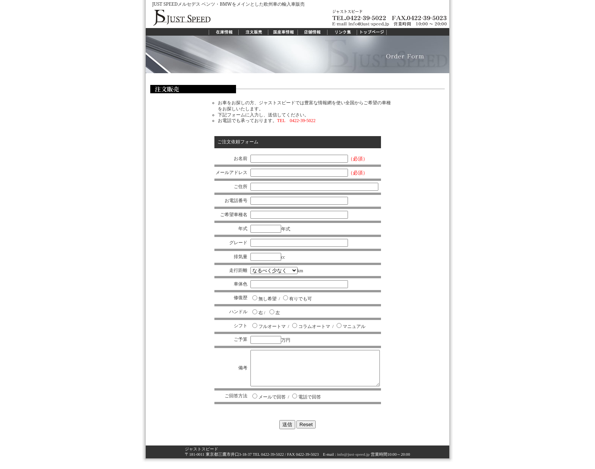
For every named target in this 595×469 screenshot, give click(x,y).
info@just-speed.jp (353, 461)
